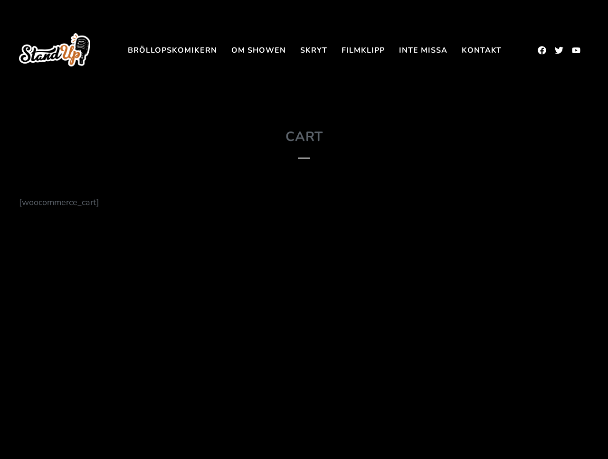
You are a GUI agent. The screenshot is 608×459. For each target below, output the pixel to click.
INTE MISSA (423, 50)
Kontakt (482, 50)
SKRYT (313, 50)
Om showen (258, 50)
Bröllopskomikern (172, 50)
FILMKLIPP (363, 50)
